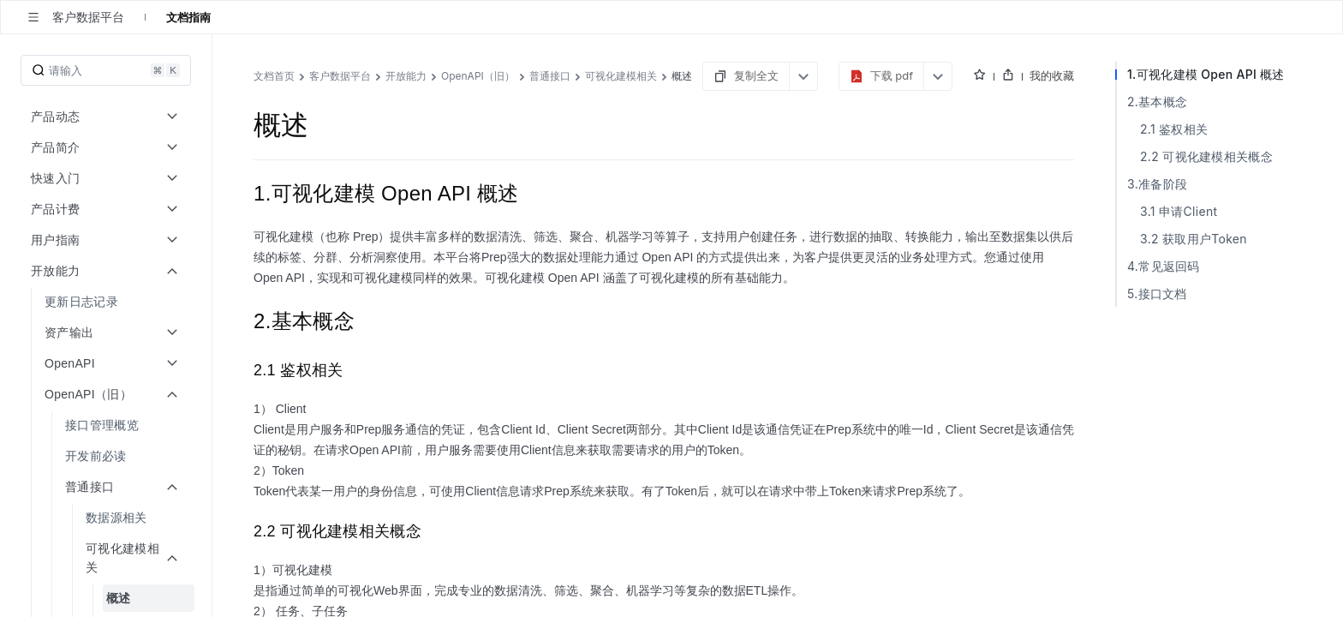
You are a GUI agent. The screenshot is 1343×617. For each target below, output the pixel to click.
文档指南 (188, 17)
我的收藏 (1279, 75)
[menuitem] (107, 301)
